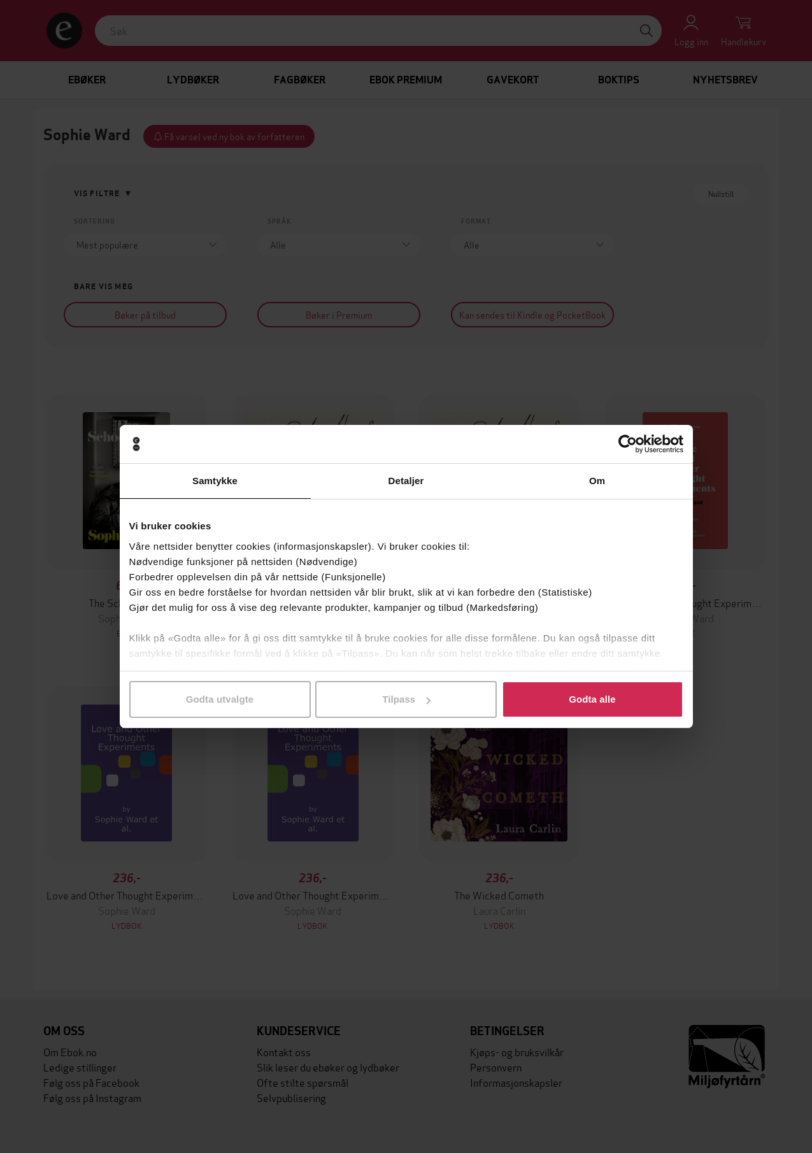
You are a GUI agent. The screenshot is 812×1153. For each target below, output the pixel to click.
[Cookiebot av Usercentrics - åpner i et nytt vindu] (627, 444)
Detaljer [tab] (406, 480)
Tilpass (406, 699)
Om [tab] (597, 480)
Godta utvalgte (219, 699)
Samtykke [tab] (215, 480)
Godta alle (592, 699)
